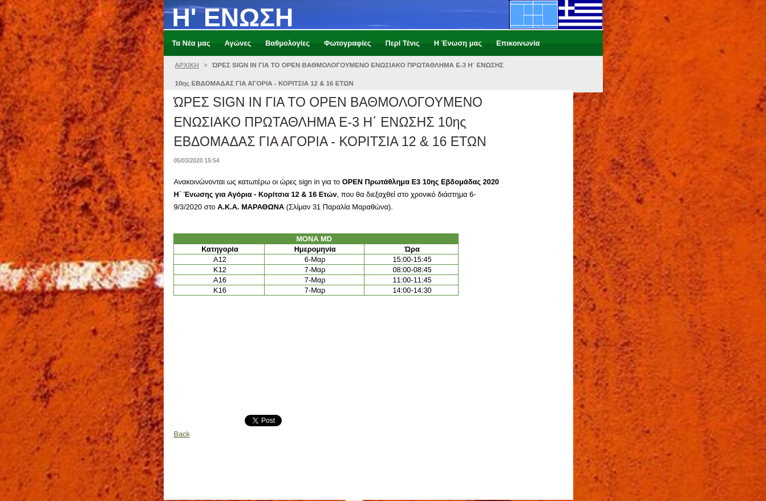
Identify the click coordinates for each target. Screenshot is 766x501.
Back (181, 434)
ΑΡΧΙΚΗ (187, 65)
